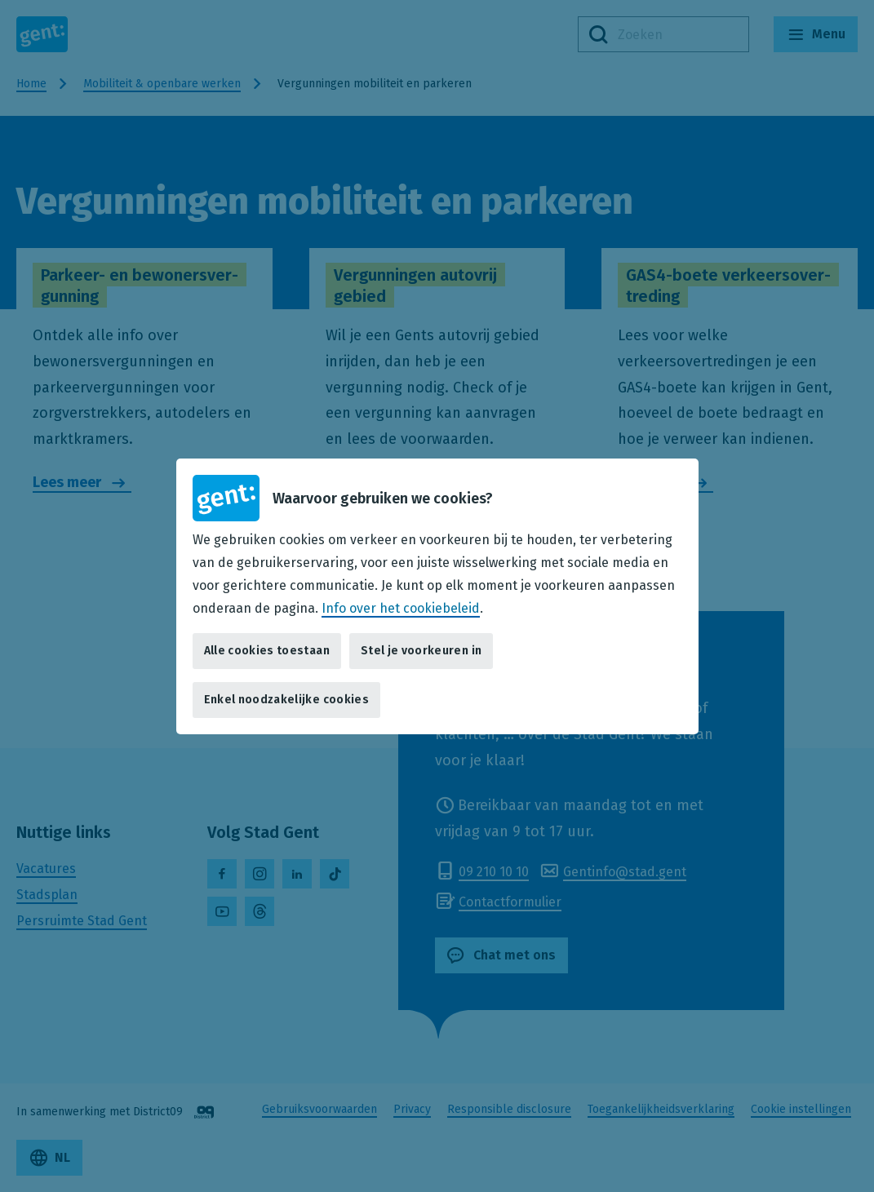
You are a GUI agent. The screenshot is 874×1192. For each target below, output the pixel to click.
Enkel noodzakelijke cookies (286, 700)
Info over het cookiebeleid (401, 607)
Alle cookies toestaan (267, 651)
